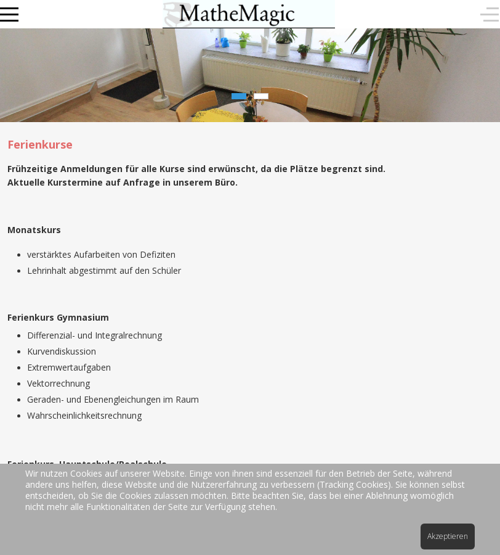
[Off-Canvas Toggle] (489, 14)
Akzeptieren (447, 536)
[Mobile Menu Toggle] (9, 14)
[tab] (239, 96)
